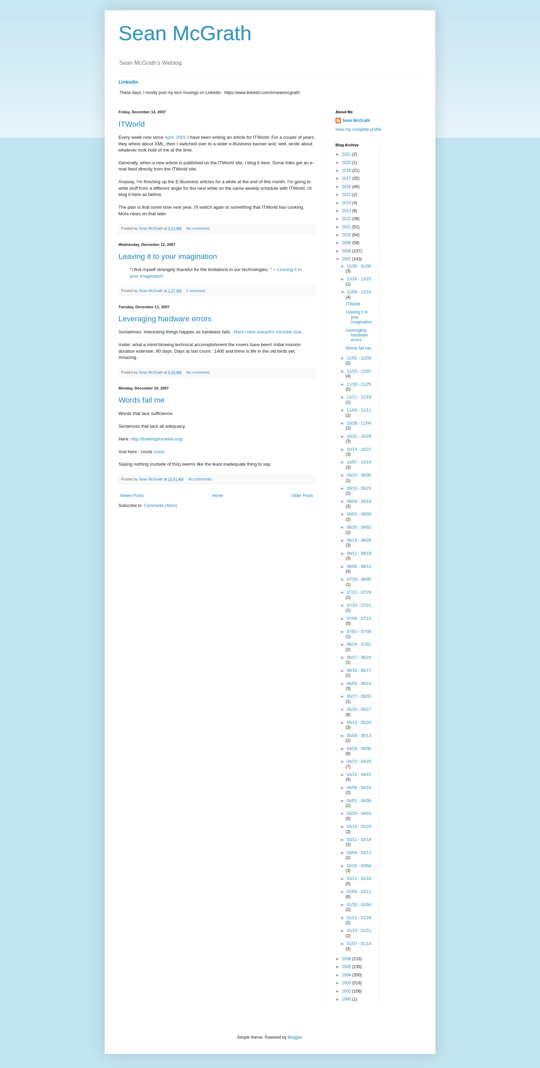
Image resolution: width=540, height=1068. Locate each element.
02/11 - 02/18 (359, 878)
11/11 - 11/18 (359, 397)
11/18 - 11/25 (359, 384)
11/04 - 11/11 (359, 410)
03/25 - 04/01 (359, 813)
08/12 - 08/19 (359, 553)
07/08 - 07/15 (359, 618)
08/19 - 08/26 (359, 540)
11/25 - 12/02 (359, 371)
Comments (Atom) (160, 505)
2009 (347, 242)
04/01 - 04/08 (359, 800)
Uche (159, 451)
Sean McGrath (185, 33)
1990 (347, 999)
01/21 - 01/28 (359, 917)
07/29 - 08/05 (359, 579)
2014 (347, 202)
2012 (347, 218)
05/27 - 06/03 (359, 696)
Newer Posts (132, 495)
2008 (347, 251)
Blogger (295, 1037)
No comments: (198, 228)
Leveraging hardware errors (164, 318)
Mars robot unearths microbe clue (267, 331)
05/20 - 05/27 (359, 709)
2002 (347, 991)
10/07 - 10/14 (359, 462)
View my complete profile (358, 129)
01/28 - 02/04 (359, 904)
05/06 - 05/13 (359, 735)
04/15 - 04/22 (359, 774)
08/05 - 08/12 (359, 566)
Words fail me (141, 400)
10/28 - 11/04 (359, 423)
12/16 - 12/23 (359, 279)
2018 (347, 170)
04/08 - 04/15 (359, 787)
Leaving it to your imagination (167, 256)
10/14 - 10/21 (359, 449)
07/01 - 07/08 (359, 631)
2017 (347, 178)
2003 (347, 983)
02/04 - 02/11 (359, 891)
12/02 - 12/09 (359, 358)
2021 (347, 154)
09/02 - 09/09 (359, 514)
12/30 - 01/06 (359, 266)
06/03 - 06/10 (359, 683)
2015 (347, 194)
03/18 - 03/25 (359, 826)
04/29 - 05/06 (359, 748)
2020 (347, 162)
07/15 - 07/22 (359, 605)
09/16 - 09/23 (359, 488)
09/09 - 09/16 (359, 501)
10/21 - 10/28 (359, 436)
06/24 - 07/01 (359, 644)
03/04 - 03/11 (359, 852)
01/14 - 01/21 (359, 930)
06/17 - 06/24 (359, 657)
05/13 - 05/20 (359, 722)
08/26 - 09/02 (359, 527)
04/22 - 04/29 (359, 761)
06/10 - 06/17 (359, 670)
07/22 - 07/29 (359, 592)
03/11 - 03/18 (359, 839)
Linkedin (128, 82)
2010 (347, 234)
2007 (347, 259)
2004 (347, 975)
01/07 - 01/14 (359, 943)
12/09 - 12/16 (359, 292)
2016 (347, 186)
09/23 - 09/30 (359, 475)
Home (217, 495)
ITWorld (131, 124)
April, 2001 (175, 137)
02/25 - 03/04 (359, 865)
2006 (347, 958)
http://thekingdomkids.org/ (157, 439)
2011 (347, 227)
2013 (347, 210)
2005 (347, 966)
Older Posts (302, 495)
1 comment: (196, 291)
